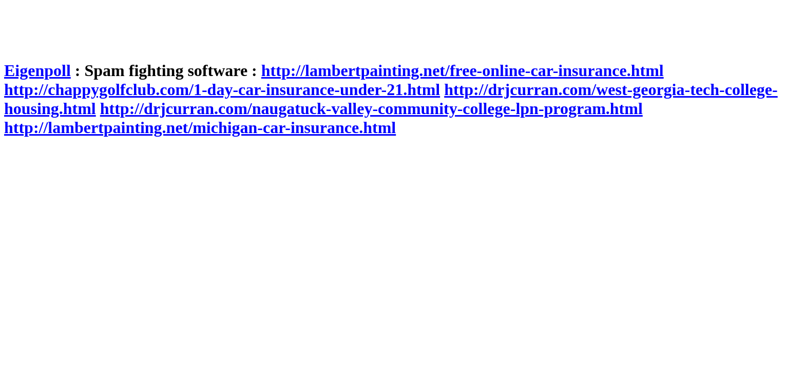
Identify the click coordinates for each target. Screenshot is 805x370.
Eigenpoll (37, 70)
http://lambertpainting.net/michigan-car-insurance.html (200, 127)
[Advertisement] (191, 27)
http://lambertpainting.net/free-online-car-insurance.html (462, 70)
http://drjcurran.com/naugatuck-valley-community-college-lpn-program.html (371, 108)
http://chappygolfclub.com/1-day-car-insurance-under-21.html (222, 89)
